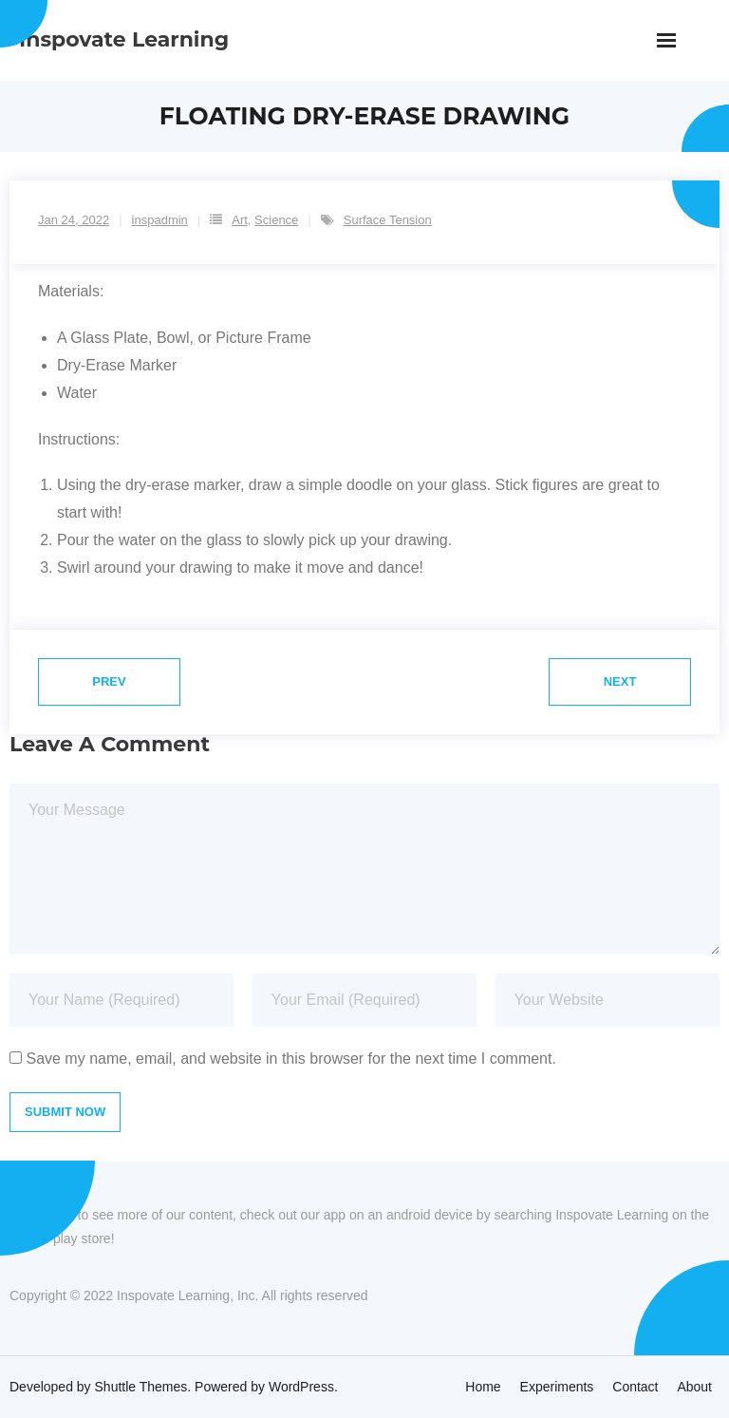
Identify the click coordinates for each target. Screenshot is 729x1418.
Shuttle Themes (141, 1386)
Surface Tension (388, 220)
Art (240, 220)
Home (482, 1386)
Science (276, 220)
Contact (635, 1386)
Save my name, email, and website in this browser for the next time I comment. (290, 1058)
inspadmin (160, 220)
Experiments (557, 1386)
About (694, 1386)
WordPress (301, 1386)
